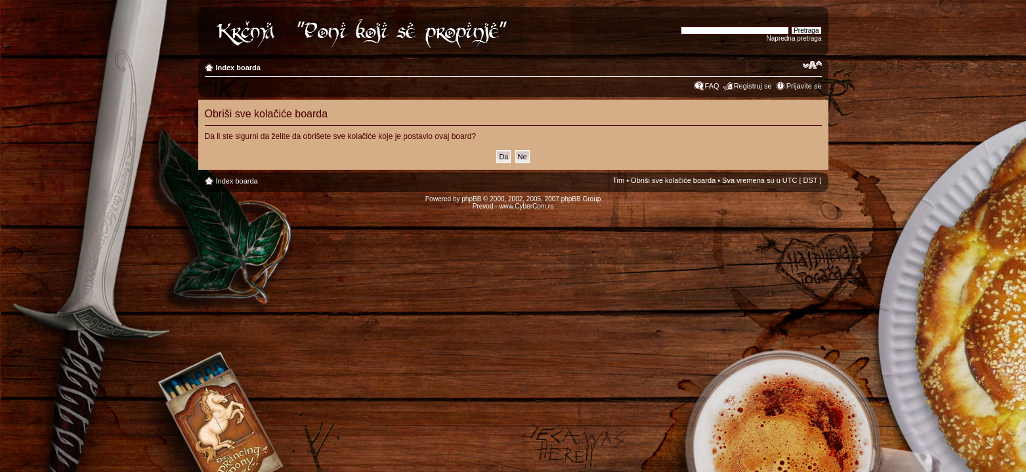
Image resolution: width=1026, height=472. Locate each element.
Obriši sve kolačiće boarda (673, 180)
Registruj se (753, 86)
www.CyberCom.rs (526, 206)
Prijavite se (804, 86)
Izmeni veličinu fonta (812, 65)
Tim (618, 180)
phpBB (471, 199)
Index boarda (238, 67)
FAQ (712, 86)
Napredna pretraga (794, 38)
